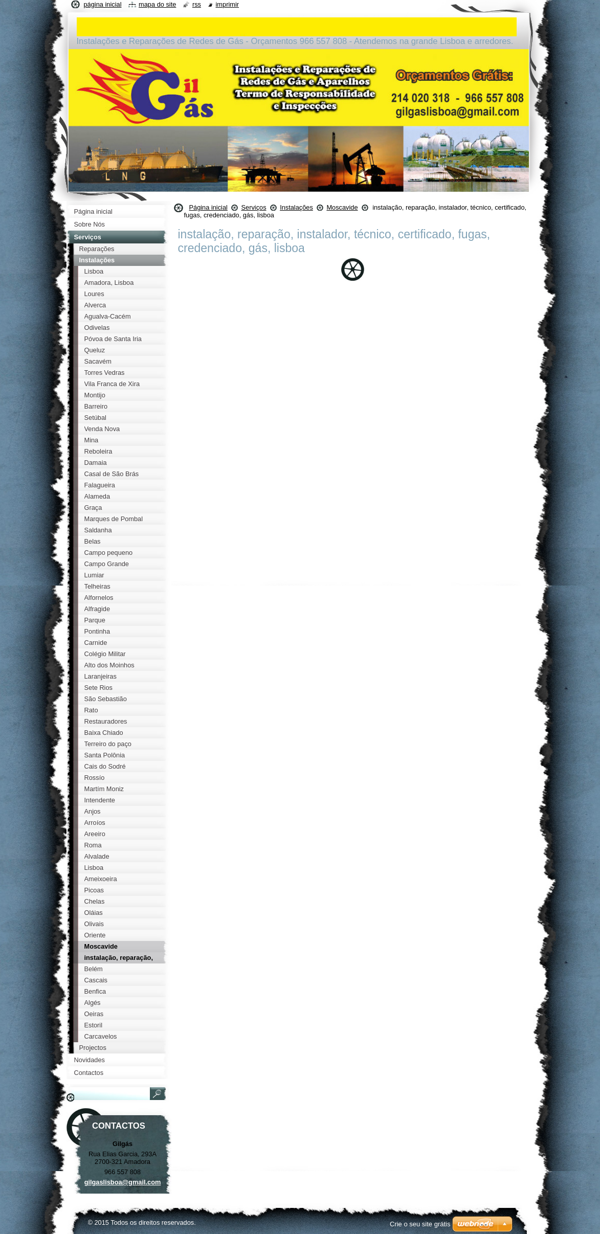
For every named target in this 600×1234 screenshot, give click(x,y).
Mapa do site (157, 4)
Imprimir (227, 4)
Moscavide (342, 207)
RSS (196, 4)
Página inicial (208, 207)
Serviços (253, 207)
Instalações (296, 207)
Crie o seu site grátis (420, 1224)
